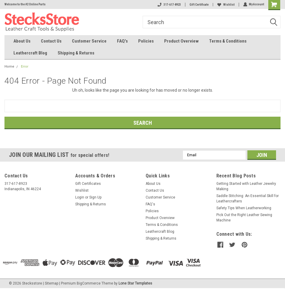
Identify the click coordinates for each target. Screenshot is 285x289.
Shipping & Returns (76, 53)
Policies (146, 41)
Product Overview (181, 41)
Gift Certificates (88, 184)
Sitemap (51, 283)
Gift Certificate (198, 4)
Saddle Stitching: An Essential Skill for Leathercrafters (247, 198)
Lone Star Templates (135, 283)
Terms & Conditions (228, 41)
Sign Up (95, 197)
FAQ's (122, 41)
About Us (21, 41)
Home (9, 66)
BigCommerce (89, 283)
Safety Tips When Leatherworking (243, 208)
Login (79, 197)
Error (24, 66)
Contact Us (51, 41)
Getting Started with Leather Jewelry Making (246, 186)
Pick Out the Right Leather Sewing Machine (244, 217)
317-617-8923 (169, 5)
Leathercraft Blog (30, 53)
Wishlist (225, 5)
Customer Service (89, 41)
